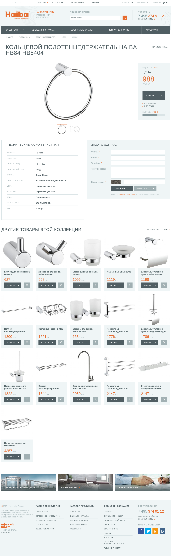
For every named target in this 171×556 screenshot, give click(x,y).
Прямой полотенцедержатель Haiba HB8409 (49, 388)
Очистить (142, 189)
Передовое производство (48, 516)
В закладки (149, 106)
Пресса (107, 533)
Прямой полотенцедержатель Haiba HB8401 (14, 331)
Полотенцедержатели (46, 37)
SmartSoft (6, 532)
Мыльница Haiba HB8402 (119, 272)
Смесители (12, 30)
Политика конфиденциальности (114, 543)
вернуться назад (160, 47)
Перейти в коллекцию (157, 229)
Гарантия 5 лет (42, 524)
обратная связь (145, 19)
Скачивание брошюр (113, 516)
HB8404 (75, 37)
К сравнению (150, 103)
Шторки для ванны (119, 30)
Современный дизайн (46, 520)
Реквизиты (109, 512)
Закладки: (141, 3)
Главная (9, 37)
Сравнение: (125, 3)
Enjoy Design (42, 512)
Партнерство (110, 524)
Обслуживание (111, 529)
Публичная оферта (112, 548)
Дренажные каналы (82, 30)
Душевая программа (43, 30)
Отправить (119, 189)
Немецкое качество (45, 529)
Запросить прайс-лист (114, 520)
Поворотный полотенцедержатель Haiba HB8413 (117, 388)
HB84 (64, 37)
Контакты (108, 537)
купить (11, 285)
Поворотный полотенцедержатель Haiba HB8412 (117, 331)
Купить (150, 95)
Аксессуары (152, 30)
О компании (40, 2)
